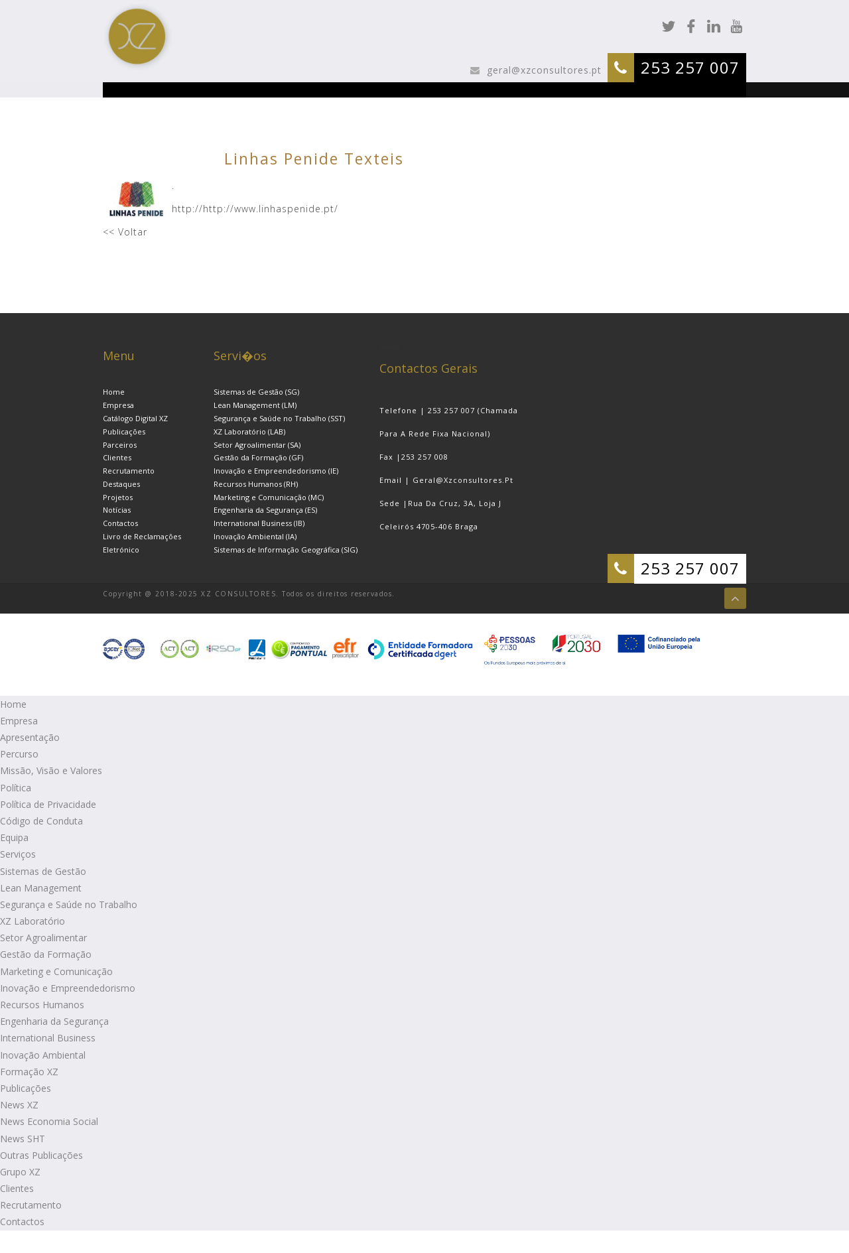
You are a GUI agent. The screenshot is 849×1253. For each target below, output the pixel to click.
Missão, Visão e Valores (51, 770)
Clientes (117, 457)
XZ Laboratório (32, 921)
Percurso (19, 754)
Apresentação (30, 737)
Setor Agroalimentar (43, 937)
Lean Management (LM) (255, 405)
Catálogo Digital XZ (135, 418)
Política (15, 787)
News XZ (19, 1104)
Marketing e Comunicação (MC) (269, 497)
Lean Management (41, 888)
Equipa (14, 837)
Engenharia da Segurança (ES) (265, 510)
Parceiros (120, 445)
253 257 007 (690, 67)
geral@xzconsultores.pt (543, 70)
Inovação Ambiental (43, 1055)
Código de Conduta (41, 821)
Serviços (18, 854)
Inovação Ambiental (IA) (255, 536)
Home (114, 392)
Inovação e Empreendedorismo (67, 988)
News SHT (22, 1138)
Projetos (118, 497)
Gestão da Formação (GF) (258, 457)
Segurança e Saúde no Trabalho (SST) (279, 418)
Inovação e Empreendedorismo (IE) (276, 471)
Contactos (120, 523)
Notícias (117, 510)
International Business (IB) (259, 523)
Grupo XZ (20, 1171)
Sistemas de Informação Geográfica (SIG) (286, 550)
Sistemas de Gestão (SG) (256, 392)
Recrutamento (129, 471)
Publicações (124, 431)
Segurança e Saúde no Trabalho (68, 904)
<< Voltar (125, 232)
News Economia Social (49, 1121)
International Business (48, 1037)
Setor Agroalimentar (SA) (257, 445)
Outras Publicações (41, 1155)
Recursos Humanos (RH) (256, 484)
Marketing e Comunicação (56, 971)
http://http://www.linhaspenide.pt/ (255, 208)
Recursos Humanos (42, 1004)
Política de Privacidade (48, 804)
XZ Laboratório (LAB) (249, 431)
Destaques (121, 484)
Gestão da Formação (46, 954)
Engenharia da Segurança (54, 1021)
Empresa (118, 405)
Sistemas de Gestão (43, 871)
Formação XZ (29, 1071)
